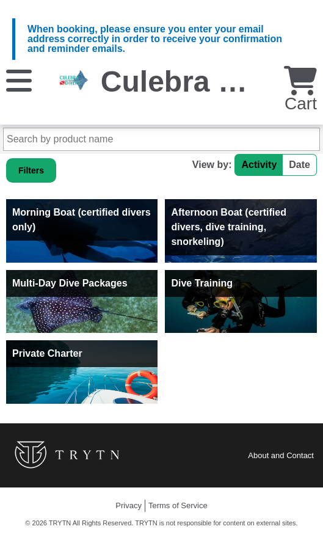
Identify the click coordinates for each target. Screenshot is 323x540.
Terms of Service (178, 505)
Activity (259, 164)
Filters (31, 170)
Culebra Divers (204, 81)
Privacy (128, 505)
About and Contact (281, 455)
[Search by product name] (161, 139)
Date (299, 164)
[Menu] (19, 80)
